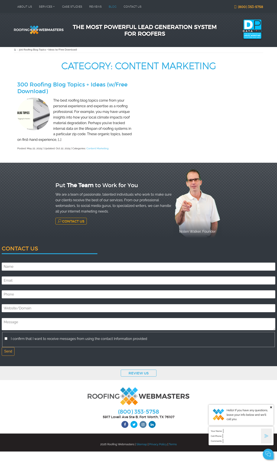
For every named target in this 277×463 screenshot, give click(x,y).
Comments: (216, 441)
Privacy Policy (158, 444)
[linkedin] (152, 424)
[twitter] (133, 424)
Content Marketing (97, 148)
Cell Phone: (216, 436)
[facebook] (124, 424)
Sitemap (141, 444)
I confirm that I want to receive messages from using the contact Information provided (79, 339)
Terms (173, 444)
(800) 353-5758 (248, 7)
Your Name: (216, 431)
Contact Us (71, 221)
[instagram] (143, 424)
